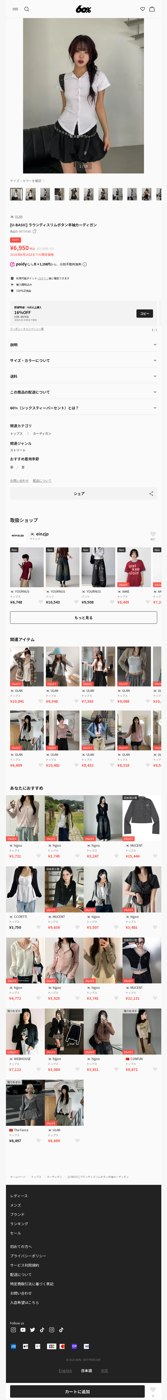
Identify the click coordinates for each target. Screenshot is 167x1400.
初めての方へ (21, 1246)
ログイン (43, 278)
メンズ (15, 1205)
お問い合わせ (19, 480)
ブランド (17, 1214)
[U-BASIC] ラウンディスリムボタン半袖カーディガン (98, 1177)
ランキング (19, 1223)
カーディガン (42, 433)
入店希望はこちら (24, 1302)
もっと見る (84, 617)
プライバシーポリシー (28, 1255)
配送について (42, 480)
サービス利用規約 (24, 1265)
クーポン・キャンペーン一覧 (27, 329)
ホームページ (18, 1177)
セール (15, 1233)
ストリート (18, 450)
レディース (19, 1195)
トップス (16, 433)
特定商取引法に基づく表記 (32, 1283)
